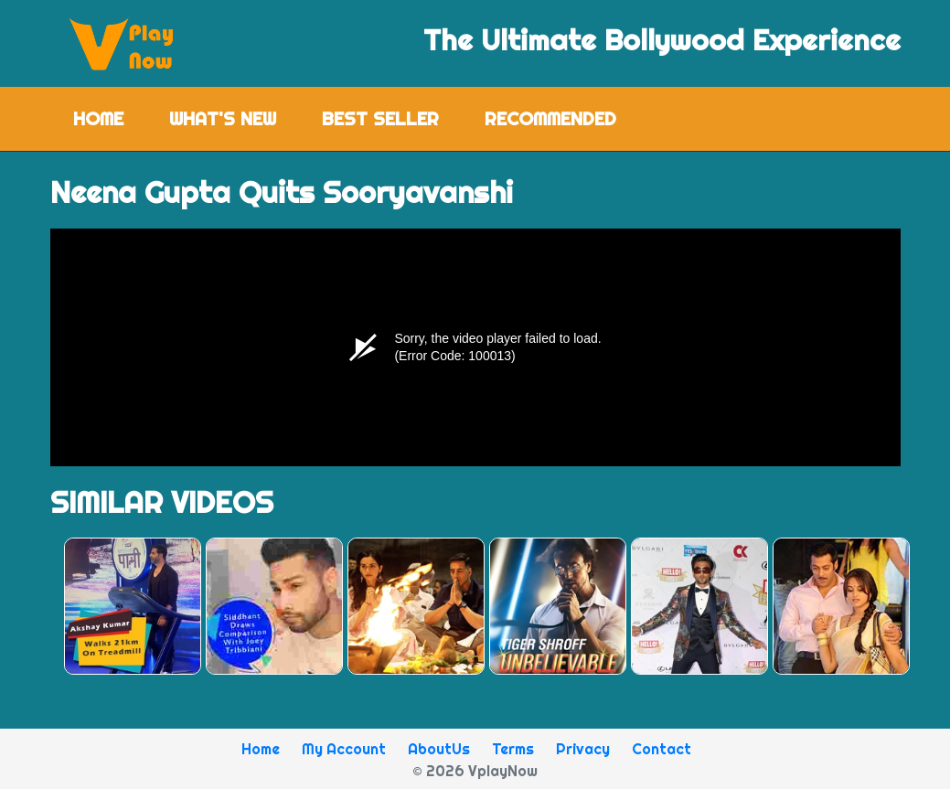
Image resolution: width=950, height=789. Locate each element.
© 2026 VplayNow (475, 771)
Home (109, 117)
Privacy (583, 749)
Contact (661, 749)
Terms (513, 749)
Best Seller (380, 118)
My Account (344, 749)
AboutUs (439, 749)
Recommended (550, 118)
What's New (222, 118)
